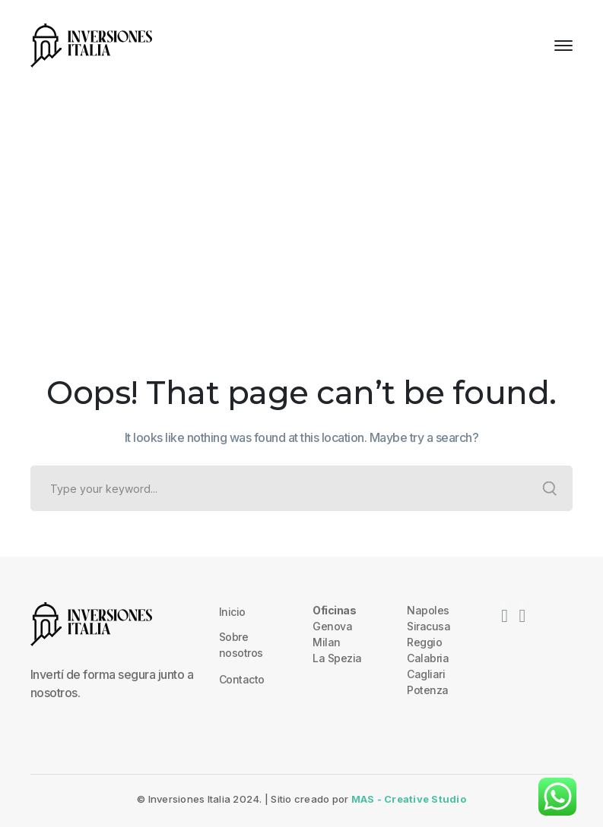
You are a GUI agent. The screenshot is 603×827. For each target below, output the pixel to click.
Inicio (232, 611)
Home (266, 216)
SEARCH (549, 488)
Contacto (242, 679)
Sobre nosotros (241, 644)
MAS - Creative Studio (408, 799)
